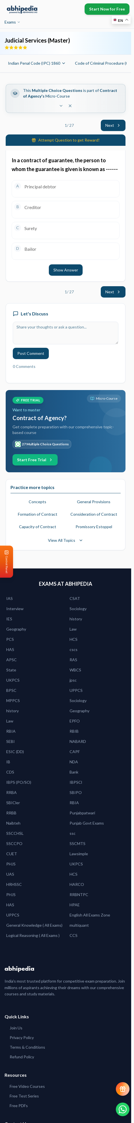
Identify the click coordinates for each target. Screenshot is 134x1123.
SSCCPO (14, 843)
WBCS (75, 669)
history (76, 618)
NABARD (78, 741)
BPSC (11, 690)
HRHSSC (14, 884)
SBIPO (76, 792)
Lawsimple (79, 853)
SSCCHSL (15, 833)
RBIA (11, 731)
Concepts (37, 501)
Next (113, 125)
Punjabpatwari (82, 812)
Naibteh (13, 823)
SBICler (13, 802)
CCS (74, 935)
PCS (10, 639)
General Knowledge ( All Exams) (34, 925)
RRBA (11, 792)
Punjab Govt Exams (87, 823)
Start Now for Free (107, 9)
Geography (16, 629)
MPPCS (13, 700)
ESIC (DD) (15, 751)
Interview (15, 608)
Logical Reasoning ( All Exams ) (33, 935)
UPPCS (76, 690)
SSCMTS (77, 843)
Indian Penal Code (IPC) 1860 (37, 63)
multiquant (79, 925)
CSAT (75, 598)
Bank (74, 772)
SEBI (10, 741)
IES (9, 618)
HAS (10, 649)
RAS (73, 659)
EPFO (75, 721)
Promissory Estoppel (94, 526)
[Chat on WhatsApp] (122, 1109)
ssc (73, 833)
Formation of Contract (37, 514)
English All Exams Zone (90, 915)
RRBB (11, 812)
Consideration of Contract (93, 514)
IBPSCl (76, 782)
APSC (11, 659)
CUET (11, 853)
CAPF (75, 751)
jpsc (73, 680)
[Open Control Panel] (4, 561)
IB (8, 761)
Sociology (78, 608)
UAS (10, 874)
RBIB (74, 731)
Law (73, 629)
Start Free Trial (35, 459)
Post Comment (30, 353)
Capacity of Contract (37, 526)
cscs (74, 649)
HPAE (75, 904)
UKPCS (13, 680)
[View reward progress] (122, 1089)
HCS (74, 639)
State (11, 669)
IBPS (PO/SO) (18, 782)
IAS (9, 598)
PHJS (11, 863)
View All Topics (65, 540)
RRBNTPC (79, 894)
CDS (10, 772)
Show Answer (65, 269)
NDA (74, 761)
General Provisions (93, 501)
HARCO (77, 884)
